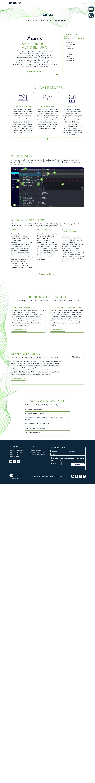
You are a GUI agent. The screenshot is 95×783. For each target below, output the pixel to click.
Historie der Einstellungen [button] (37, 452)
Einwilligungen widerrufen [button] (37, 454)
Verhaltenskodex (43, 476)
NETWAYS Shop (14, 454)
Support (69, 56)
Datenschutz (51, 476)
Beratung (69, 54)
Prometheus (70, 44)
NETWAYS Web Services (16, 450)
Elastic (68, 46)
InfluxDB (69, 48)
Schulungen (70, 58)
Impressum (35, 476)
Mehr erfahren (18, 330)
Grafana (69, 42)
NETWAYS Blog (14, 456)
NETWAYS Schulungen (16, 452)
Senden (77, 464)
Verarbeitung (69, 458)
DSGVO (61, 476)
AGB (57, 476)
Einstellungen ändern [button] (36, 450)
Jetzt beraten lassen (33, 71)
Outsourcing (70, 60)
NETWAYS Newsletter (58, 448)
